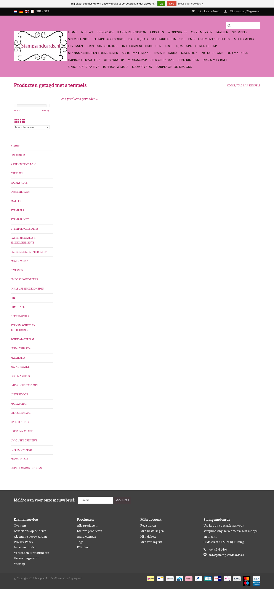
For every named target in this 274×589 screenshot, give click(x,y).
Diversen (75, 46)
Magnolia (189, 53)
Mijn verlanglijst (151, 542)
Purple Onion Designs (174, 66)
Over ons (20, 525)
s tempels (253, 85)
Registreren (148, 525)
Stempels (239, 32)
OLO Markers (237, 53)
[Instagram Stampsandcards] (256, 500)
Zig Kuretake (212, 53)
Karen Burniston (131, 32)
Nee (171, 3)
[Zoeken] (243, 25)
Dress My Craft (215, 60)
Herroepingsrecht (26, 558)
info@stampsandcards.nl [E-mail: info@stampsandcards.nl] (226, 555)
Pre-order (105, 32)
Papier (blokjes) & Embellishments (156, 39)
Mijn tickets (148, 536)
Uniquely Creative (83, 66)
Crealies (157, 32)
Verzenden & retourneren (31, 552)
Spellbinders (188, 60)
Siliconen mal (162, 60)
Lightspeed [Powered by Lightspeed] (75, 578)
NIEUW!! (87, 32)
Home (72, 32)
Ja (161, 3)
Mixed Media (244, 39)
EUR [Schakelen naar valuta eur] (39, 11)
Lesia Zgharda (165, 53)
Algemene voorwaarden (30, 536)
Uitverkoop (114, 60)
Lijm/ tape (184, 46)
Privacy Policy (23, 542)
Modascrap (137, 60)
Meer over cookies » (190, 3)
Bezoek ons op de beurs (30, 531)
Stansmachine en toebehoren (93, 53)
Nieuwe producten (89, 531)
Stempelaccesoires (109, 39)
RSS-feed (83, 547)
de (21, 11)
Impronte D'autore (84, 60)
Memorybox (142, 66)
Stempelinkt (78, 39)
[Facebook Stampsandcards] (249, 500)
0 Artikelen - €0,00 (206, 11)
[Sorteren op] (32, 127)
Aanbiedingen (86, 536)
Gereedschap (206, 46)
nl (15, 11)
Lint (168, 46)
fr (32, 11)
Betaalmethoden (25, 547)
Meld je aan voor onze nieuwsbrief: (44, 500)
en (27, 11)
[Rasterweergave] (16, 121)
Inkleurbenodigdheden (142, 46)
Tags (240, 85)
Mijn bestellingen (152, 531)
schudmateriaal (136, 53)
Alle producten (87, 525)
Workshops (177, 32)
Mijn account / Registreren (242, 11)
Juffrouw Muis (115, 66)
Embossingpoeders (102, 46)
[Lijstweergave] (22, 121)
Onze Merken (202, 32)
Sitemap (19, 563)
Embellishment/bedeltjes (209, 39)
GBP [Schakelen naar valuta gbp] (46, 11)
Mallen (222, 32)
